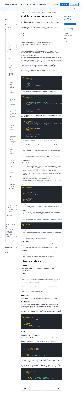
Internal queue (11, 188)
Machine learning (8, 247)
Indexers (24, 265)
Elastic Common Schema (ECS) (8, 244)
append (11, 123)
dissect (11, 149)
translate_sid (12, 182)
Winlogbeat (9, 51)
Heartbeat (9, 45)
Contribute (10, 211)
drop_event (12, 153)
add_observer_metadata (12, 117)
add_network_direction (13, 111)
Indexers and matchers (68, 35)
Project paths (11, 65)
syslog (11, 176)
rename (11, 170)
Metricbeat (9, 47)
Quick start (10, 53)
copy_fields (12, 129)
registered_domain (13, 168)
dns (10, 151)
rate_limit (11, 166)
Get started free (70, 24)
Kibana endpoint (12, 79)
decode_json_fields (13, 137)
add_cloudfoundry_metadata (12, 93)
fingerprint (12, 158)
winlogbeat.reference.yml (12, 196)
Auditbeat (9, 41)
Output (10, 67)
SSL (9, 71)
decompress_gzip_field (12, 144)
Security (7, 24)
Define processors (12, 87)
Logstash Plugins (9, 238)
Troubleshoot (70, 8)
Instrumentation (12, 194)
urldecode (12, 186)
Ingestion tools (8, 29)
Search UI (7, 249)
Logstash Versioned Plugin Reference (10, 241)
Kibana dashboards (11, 82)
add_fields (12, 97)
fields (66, 41)
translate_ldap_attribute (13, 180)
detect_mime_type (13, 147)
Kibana (6, 19)
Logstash (8, 236)
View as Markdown (67, 14)
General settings (12, 63)
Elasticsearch (8, 16)
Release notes (64, 8)
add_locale (12, 108)
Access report (22, 1)
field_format (67, 40)
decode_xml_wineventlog (13, 142)
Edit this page (66, 18)
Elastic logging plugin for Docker (11, 219)
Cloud (6, 22)
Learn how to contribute (68, 19)
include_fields (12, 160)
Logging (10, 190)
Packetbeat (9, 49)
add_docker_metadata (12, 95)
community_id (12, 125)
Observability (8, 27)
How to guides (10, 198)
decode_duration (13, 134)
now (10, 164)
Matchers (65, 38)
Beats (7, 34)
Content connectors (10, 221)
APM (7, 31)
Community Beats (10, 215)
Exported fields (11, 203)
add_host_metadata (12, 100)
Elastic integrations (9, 226)
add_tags (11, 121)
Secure (9, 207)
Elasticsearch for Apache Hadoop (9, 232)
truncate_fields (12, 184)
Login (77, 1)
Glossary (7, 252)
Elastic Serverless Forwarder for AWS (9, 229)
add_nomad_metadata (13, 114)
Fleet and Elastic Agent (10, 234)
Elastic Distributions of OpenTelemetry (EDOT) (10, 224)
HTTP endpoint (12, 192)
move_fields (12, 162)
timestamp (12, 178)
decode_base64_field (13, 131)
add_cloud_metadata (12, 90)
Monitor (9, 205)
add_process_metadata (13, 119)
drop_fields (12, 155)
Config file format (10, 38)
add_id (11, 102)
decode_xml (12, 139)
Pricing (41, 4)
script (11, 174)
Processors (11, 84)
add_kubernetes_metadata (12, 105)
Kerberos (10, 69)
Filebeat (8, 43)
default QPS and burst (43, 220)
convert (11, 127)
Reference (76, 8)
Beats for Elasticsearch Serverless (11, 36)
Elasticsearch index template (11, 78)
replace (11, 172)
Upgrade (9, 58)
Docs (44, 4)
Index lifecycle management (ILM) (11, 74)
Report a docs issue (67, 16)
